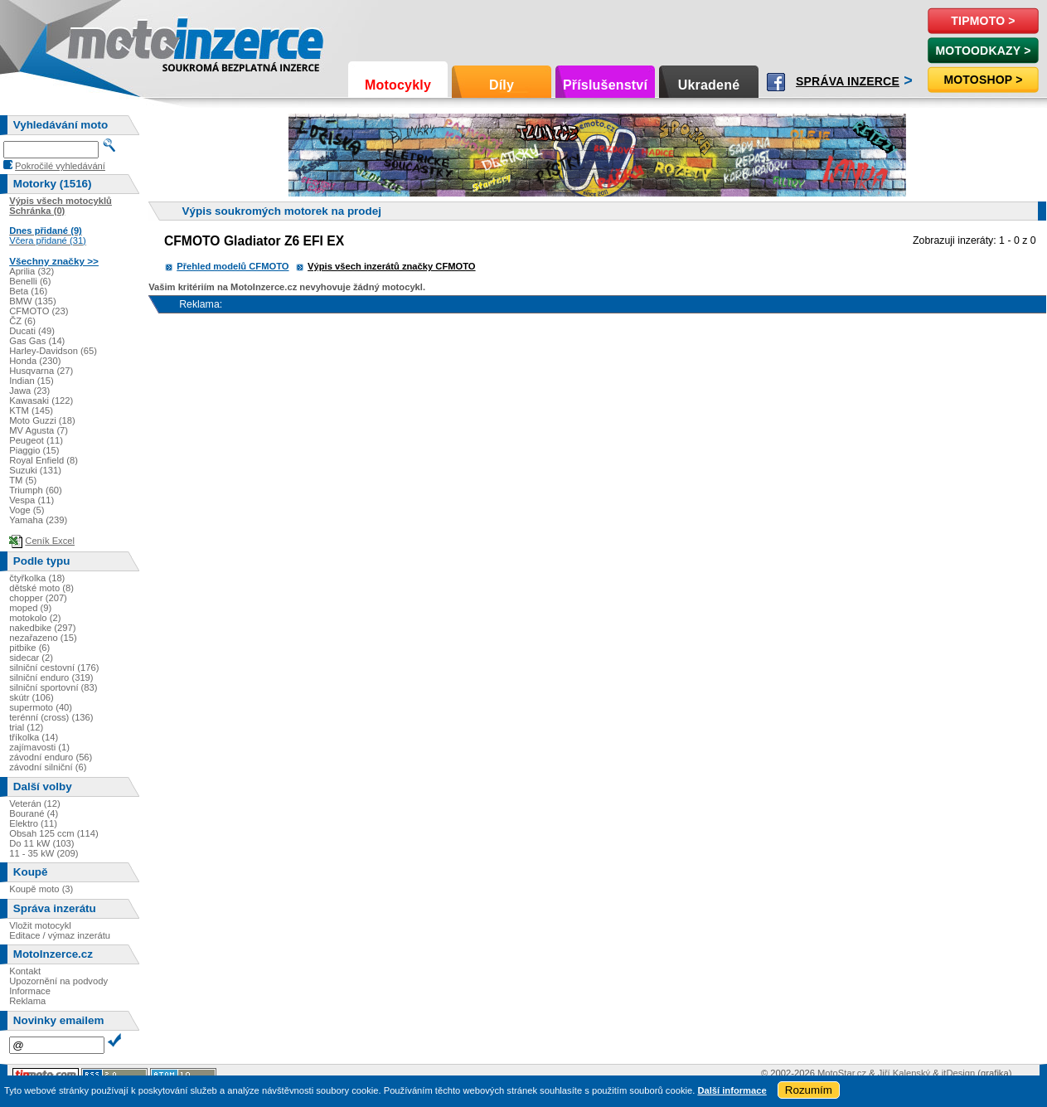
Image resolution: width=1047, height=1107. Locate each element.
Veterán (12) (35, 803)
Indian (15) (31, 381)
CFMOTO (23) (38, 311)
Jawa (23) (29, 391)
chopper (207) (38, 598)
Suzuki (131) (35, 470)
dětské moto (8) (41, 588)
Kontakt (25, 971)
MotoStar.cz (841, 1073)
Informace (30, 991)
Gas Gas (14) (37, 341)
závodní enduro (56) (50, 757)
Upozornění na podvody (58, 981)
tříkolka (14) (33, 737)
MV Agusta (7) (38, 430)
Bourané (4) (33, 813)
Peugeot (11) (36, 440)
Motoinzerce (102, 41)
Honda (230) (35, 361)
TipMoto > (983, 20)
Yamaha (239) (38, 520)
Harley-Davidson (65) (53, 351)
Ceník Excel (50, 541)
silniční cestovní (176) (54, 667)
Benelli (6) (30, 281)
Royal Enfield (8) (43, 460)
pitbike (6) (29, 648)
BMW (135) (32, 301)
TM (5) (22, 480)
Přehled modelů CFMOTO (232, 266)
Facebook (776, 82)
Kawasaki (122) (41, 400)
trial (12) (26, 727)
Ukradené (709, 85)
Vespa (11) (31, 500)
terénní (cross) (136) (51, 717)
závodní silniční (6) (47, 767)
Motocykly (398, 85)
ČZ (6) (22, 321)
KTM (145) (31, 410)
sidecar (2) (31, 658)
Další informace (731, 1090)
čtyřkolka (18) (37, 578)
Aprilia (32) (31, 271)
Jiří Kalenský (904, 1073)
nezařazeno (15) (42, 638)
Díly (501, 85)
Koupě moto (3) (41, 889)
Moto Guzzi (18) (42, 420)
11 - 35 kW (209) (43, 853)
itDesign (958, 1073)
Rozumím (808, 1090)
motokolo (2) (35, 618)
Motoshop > (982, 79)
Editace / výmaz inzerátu (59, 935)
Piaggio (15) (34, 450)
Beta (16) (28, 291)
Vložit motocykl (40, 925)
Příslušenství (605, 85)
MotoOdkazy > (982, 50)
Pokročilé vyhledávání (60, 166)
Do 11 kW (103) (41, 843)
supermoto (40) (40, 707)
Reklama (27, 1001)
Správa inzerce (847, 81)
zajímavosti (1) (39, 747)
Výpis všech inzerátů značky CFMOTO (391, 266)
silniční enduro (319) (51, 677)
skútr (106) (31, 697)
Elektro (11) (33, 823)
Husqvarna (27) (41, 371)
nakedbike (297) (42, 628)
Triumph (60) (35, 490)
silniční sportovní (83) (53, 687)
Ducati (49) (32, 331)
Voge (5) (26, 510)
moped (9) (30, 608)
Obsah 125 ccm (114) (54, 833)
